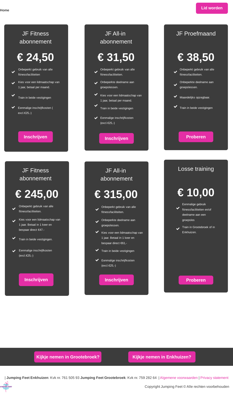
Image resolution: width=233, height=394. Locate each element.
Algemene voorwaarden (179, 378)
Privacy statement (214, 378)
